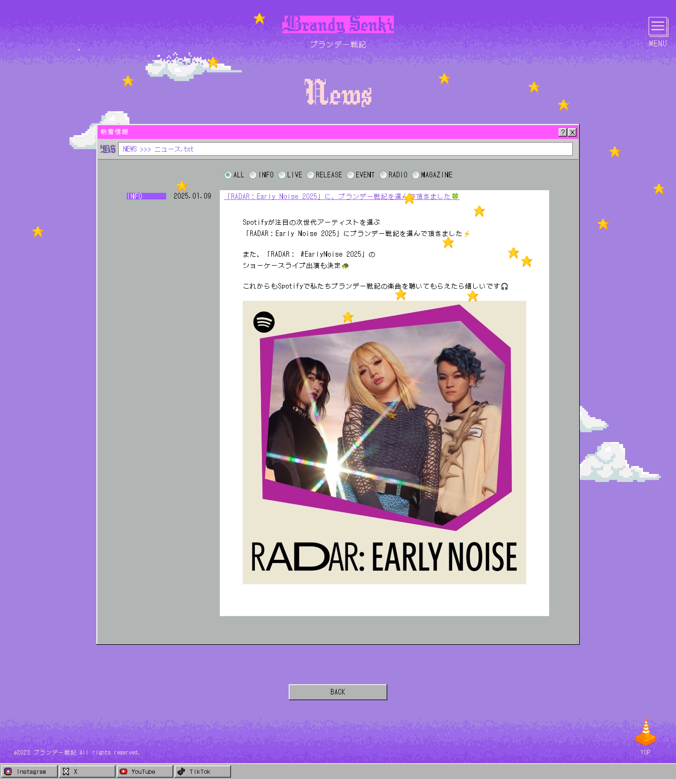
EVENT (365, 175)
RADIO (398, 175)
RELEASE (329, 175)
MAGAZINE (437, 175)
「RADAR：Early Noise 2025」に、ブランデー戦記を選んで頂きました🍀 (342, 196)
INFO (266, 175)
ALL (239, 175)
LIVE (294, 175)
